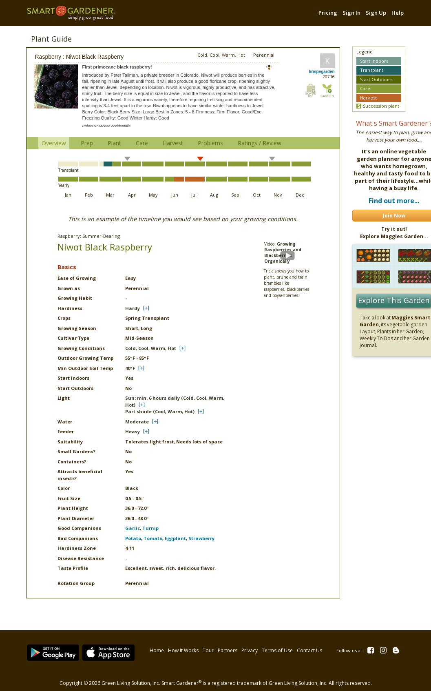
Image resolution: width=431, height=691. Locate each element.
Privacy (249, 648)
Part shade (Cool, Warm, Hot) (160, 411)
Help (397, 12)
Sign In (351, 12)
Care (142, 143)
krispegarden (322, 71)
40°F (130, 368)
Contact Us (308, 648)
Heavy (132, 431)
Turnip (150, 528)
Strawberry (201, 538)
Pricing (327, 12)
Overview (54, 143)
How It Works (182, 648)
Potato (133, 538)
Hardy (132, 308)
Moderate (137, 422)
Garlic (132, 528)
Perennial (263, 55)
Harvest (173, 143)
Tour (207, 648)
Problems (210, 143)
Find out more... (394, 200)
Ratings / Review (259, 143)
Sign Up (376, 12)
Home (156, 648)
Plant (114, 143)
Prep (87, 143)
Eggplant (175, 538)
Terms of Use (276, 648)
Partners (226, 648)
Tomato (153, 538)
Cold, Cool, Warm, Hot (150, 348)
